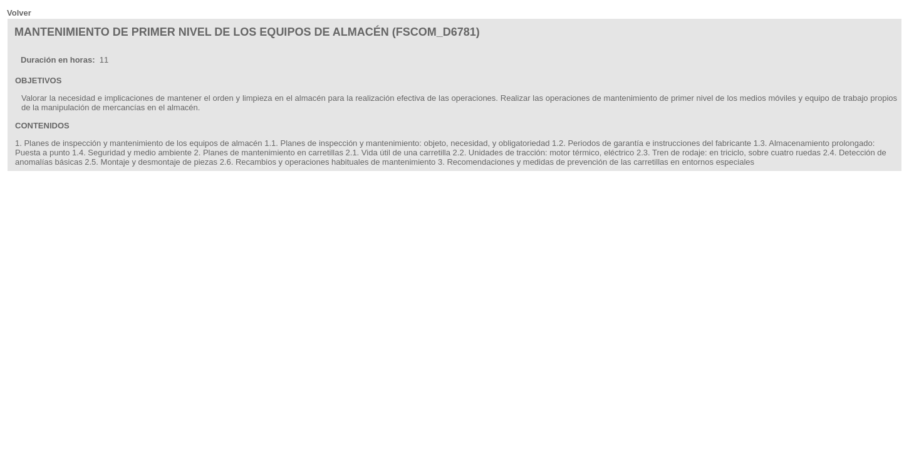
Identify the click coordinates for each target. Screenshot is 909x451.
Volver (19, 13)
